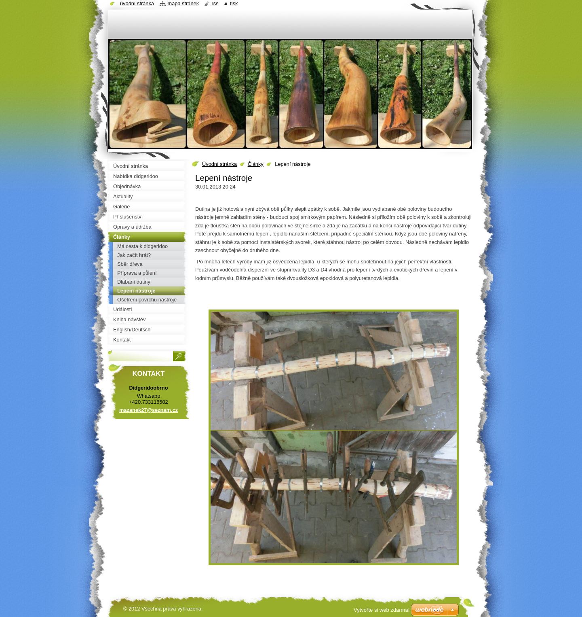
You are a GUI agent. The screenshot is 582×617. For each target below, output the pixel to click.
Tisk (234, 3)
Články (256, 164)
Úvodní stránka (219, 164)
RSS (215, 3)
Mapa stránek (183, 3)
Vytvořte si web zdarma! (381, 610)
